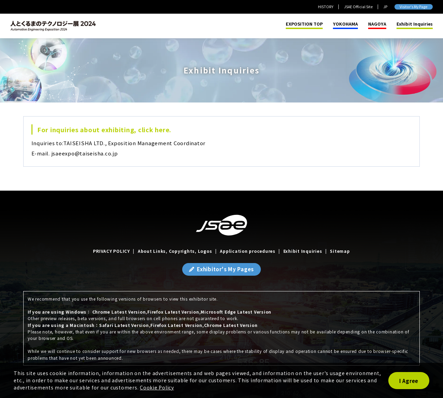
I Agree (408, 380)
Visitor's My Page (413, 6)
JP (385, 6)
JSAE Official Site (358, 6)
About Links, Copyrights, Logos (175, 251)
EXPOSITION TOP (304, 24)
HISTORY (325, 6)
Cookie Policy (157, 387)
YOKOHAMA (345, 24)
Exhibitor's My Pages (225, 269)
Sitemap (340, 251)
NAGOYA (377, 24)
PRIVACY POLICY (111, 251)
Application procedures (248, 251)
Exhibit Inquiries (415, 24)
